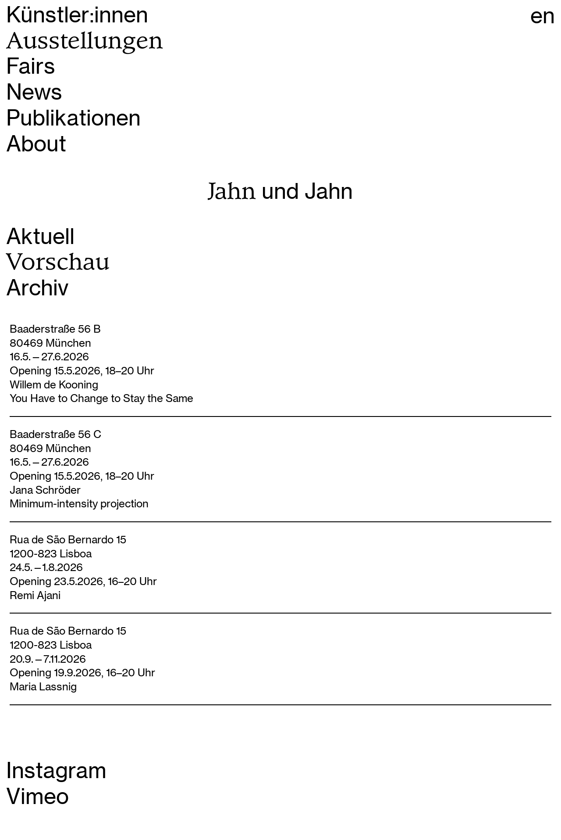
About (36, 143)
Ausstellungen (84, 41)
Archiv (37, 287)
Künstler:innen (77, 14)
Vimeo (37, 796)
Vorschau (58, 262)
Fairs (30, 66)
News (34, 92)
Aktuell (40, 236)
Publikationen (73, 117)
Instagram (56, 770)
